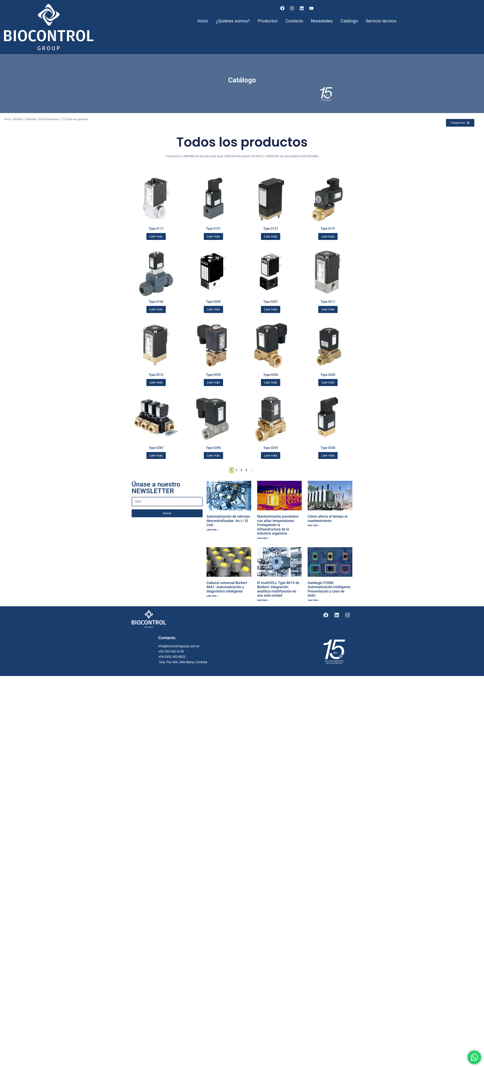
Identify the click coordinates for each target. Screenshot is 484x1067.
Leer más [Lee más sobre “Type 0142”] (156, 309)
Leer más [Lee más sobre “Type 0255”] (213, 382)
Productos (268, 21)
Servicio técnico (381, 21)
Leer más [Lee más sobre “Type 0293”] (270, 455)
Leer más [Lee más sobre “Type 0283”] (327, 382)
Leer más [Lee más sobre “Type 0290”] (213, 455)
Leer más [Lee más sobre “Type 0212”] (156, 382)
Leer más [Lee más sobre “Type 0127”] (270, 236)
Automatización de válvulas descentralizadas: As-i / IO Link (228, 520)
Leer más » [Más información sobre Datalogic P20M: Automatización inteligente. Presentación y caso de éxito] (313, 600)
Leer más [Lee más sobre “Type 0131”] (327, 236)
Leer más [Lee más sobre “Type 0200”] (213, 309)
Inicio (202, 21)
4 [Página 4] (246, 470)
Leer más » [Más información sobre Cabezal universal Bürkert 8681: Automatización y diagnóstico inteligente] (212, 595)
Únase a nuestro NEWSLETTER (156, 488)
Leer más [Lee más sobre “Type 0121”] (213, 236)
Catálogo (349, 21)
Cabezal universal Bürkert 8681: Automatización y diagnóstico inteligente (227, 587)
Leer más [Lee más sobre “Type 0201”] (270, 309)
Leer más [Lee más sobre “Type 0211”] (327, 309)
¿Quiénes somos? (233, 21)
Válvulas (31, 119)
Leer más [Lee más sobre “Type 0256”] (270, 382)
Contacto (294, 21)
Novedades (322, 21)
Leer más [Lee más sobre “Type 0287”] (156, 455)
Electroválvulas (48, 119)
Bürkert (18, 119)
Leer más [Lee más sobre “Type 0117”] (156, 236)
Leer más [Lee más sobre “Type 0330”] (327, 455)
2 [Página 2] (236, 470)
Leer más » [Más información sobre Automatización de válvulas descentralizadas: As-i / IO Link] (212, 529)
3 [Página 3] (241, 470)
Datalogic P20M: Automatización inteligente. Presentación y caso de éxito (329, 589)
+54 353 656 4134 (171, 651)
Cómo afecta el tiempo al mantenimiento (327, 518)
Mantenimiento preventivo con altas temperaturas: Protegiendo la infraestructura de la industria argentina (278, 524)
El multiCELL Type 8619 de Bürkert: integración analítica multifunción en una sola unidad (278, 589)
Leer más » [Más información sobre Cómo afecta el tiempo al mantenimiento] (313, 525)
